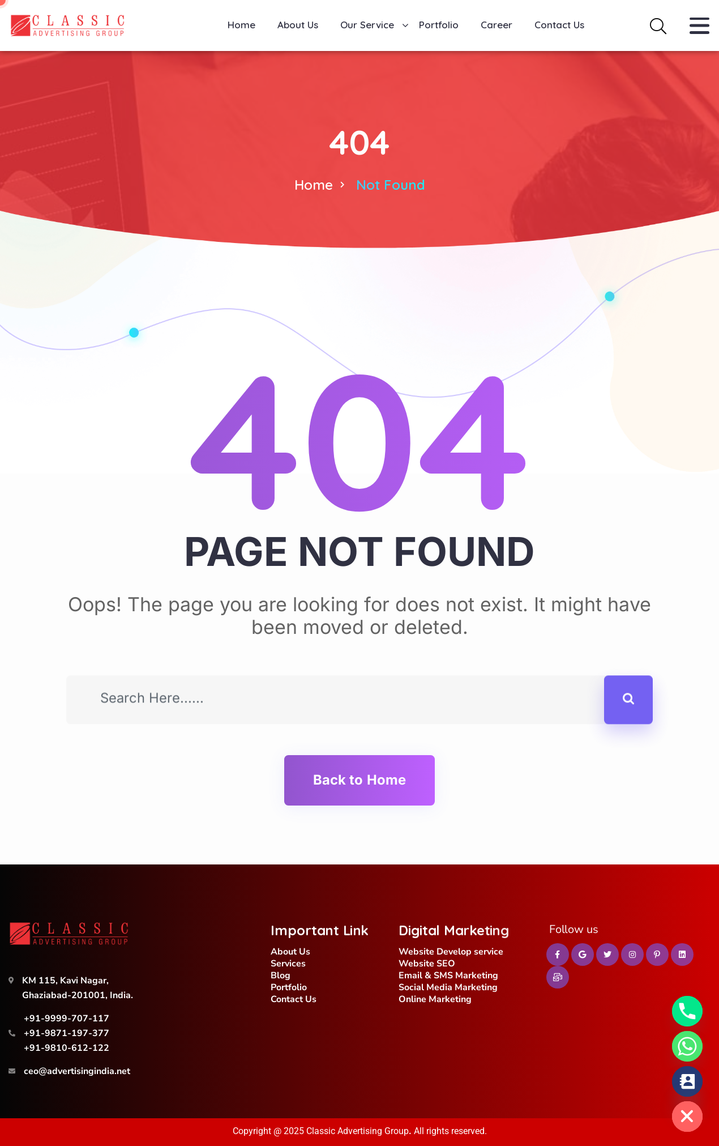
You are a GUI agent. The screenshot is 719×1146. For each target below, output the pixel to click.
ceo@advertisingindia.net (77, 1071)
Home (313, 184)
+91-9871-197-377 (66, 1033)
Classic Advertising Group (357, 1131)
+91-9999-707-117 (66, 1018)
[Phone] (687, 1011)
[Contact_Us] (687, 1081)
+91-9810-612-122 (66, 1048)
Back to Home (359, 780)
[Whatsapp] (687, 1046)
